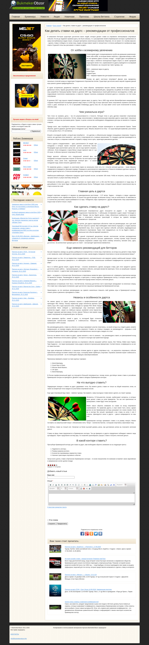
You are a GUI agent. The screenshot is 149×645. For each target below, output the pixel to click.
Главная (16, 17)
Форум (132, 17)
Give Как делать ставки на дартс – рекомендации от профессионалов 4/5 (54, 465)
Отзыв (50, 481)
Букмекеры (29, 17)
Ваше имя (50, 475)
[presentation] (65, 513)
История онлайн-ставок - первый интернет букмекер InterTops (85, 559)
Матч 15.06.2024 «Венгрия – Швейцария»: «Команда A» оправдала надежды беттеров (26, 238)
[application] (91, 494)
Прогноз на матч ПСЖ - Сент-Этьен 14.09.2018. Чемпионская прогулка (88, 589)
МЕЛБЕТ (26, 143)
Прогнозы (83, 17)
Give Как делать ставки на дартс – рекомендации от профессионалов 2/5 (50, 465)
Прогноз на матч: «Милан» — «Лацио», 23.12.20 (81, 575)
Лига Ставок (27, 167)
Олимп (25, 158)
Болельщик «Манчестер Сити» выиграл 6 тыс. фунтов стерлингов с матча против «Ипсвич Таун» (25, 220)
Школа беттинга (101, 17)
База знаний (57, 26)
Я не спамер (53, 520)
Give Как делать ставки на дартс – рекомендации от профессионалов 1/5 (48, 465)
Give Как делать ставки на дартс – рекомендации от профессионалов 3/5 (52, 465)
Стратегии (119, 17)
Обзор (36, 145)
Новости (45, 17)
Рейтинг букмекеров (23, 138)
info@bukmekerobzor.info (19, 638)
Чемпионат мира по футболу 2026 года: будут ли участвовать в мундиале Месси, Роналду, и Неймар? (25, 207)
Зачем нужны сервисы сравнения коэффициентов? (82, 602)
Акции (57, 17)
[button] (50, 485)
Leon (24, 150)
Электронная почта (19, 129)
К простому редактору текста (57, 507)
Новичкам (69, 17)
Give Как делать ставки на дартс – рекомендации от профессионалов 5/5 (57, 465)
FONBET (26, 175)
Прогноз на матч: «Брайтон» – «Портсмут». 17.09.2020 (83, 547)
